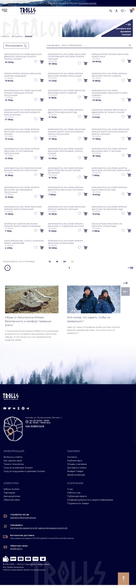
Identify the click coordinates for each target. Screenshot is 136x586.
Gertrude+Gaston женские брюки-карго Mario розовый (22, 225)
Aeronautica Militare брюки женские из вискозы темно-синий (22, 132)
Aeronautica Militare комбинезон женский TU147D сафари (109, 94)
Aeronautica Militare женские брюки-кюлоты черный (66, 208)
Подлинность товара (78, 504)
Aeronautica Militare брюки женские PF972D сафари (109, 75)
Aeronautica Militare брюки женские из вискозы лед (109, 208)
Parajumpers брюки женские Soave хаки (110, 56)
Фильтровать (16, 47)
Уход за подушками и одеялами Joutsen (24, 472)
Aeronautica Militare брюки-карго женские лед (110, 189)
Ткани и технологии (14, 465)
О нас (70, 490)
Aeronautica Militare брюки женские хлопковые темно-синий (65, 152)
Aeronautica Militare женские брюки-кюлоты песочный (23, 170)
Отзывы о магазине (77, 465)
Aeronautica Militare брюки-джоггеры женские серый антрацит (66, 171)
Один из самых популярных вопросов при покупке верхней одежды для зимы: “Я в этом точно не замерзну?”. (93, 331)
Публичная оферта (77, 497)
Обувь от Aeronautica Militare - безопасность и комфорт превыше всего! (28, 322)
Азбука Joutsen (11, 490)
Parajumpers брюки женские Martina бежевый (22, 75)
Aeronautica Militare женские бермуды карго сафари (66, 92)
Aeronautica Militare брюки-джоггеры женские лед (66, 112)
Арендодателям (12, 497)
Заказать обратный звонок (23, 519)
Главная (5, 37)
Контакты (72, 458)
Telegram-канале (87, 3)
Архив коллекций (76, 476)
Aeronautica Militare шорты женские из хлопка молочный (111, 170)
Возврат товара (75, 472)
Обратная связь (12, 501)
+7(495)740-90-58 (19, 516)
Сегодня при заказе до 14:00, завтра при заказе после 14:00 (39, 529)
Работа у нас (74, 493)
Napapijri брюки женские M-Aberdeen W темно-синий (109, 112)
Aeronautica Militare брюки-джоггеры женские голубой (66, 189)
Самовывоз (16, 526)
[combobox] (96, 46)
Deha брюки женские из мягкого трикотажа (107, 225)
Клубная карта (74, 461)
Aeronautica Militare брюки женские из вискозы (65, 242)
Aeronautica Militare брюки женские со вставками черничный (21, 152)
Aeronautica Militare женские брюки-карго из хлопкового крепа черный (110, 132)
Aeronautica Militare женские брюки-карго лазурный (23, 208)
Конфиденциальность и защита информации (90, 501)
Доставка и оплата (76, 468)
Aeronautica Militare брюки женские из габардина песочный (21, 190)
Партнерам (9, 493)
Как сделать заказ (13, 461)
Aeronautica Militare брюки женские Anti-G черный (109, 150)
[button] (110, 11)
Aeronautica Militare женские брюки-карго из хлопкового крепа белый (23, 113)
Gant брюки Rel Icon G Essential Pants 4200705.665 (24, 242)
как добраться (35, 427)
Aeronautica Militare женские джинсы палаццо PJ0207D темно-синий (23, 57)
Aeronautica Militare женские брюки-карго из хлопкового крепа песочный (66, 132)
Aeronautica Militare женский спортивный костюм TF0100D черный (67, 57)
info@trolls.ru (16, 549)
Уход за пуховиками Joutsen (18, 468)
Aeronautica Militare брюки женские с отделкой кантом (66, 225)
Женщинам (17, 37)
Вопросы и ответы (13, 458)
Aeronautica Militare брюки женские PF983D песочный (65, 75)
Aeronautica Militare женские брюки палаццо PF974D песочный (23, 94)
